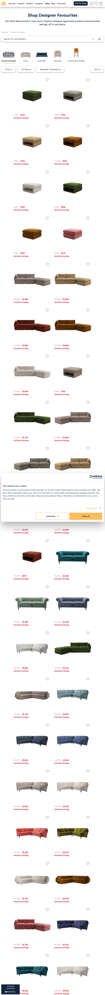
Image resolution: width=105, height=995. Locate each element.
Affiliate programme (19, 923)
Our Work (58, 923)
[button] (10, 989)
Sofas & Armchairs (17, 32)
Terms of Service (17, 918)
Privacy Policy (16, 913)
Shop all (4, 32)
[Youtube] (68, 968)
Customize (52, 516)
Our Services (60, 918)
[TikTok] (36, 968)
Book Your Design (79, 3)
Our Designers (60, 927)
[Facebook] (52, 968)
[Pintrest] (60, 968)
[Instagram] (44, 968)
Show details (91, 508)
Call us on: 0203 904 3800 (22, 941)
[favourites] (96, 3)
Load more (52, 892)
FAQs (56, 932)
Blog (56, 913)
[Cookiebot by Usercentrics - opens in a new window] (91, 477)
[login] (91, 3)
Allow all (86, 516)
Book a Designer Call (22, 956)
